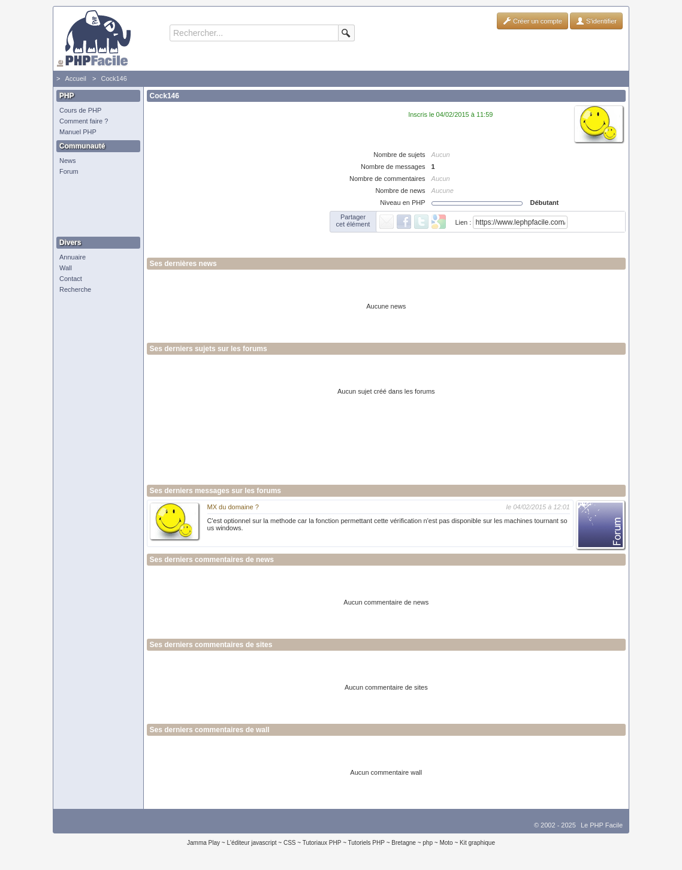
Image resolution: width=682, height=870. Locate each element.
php (428, 842)
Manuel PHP (77, 131)
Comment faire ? (83, 121)
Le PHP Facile (602, 825)
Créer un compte (532, 21)
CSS (289, 842)
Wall (65, 267)
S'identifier (596, 21)
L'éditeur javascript (251, 842)
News (67, 160)
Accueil (75, 78)
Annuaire (72, 257)
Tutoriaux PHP (322, 842)
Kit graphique (477, 842)
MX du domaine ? (233, 506)
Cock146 (113, 78)
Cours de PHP (80, 110)
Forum (69, 171)
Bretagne (403, 842)
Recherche (75, 289)
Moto (445, 842)
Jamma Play (203, 842)
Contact (70, 278)
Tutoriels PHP (366, 842)
